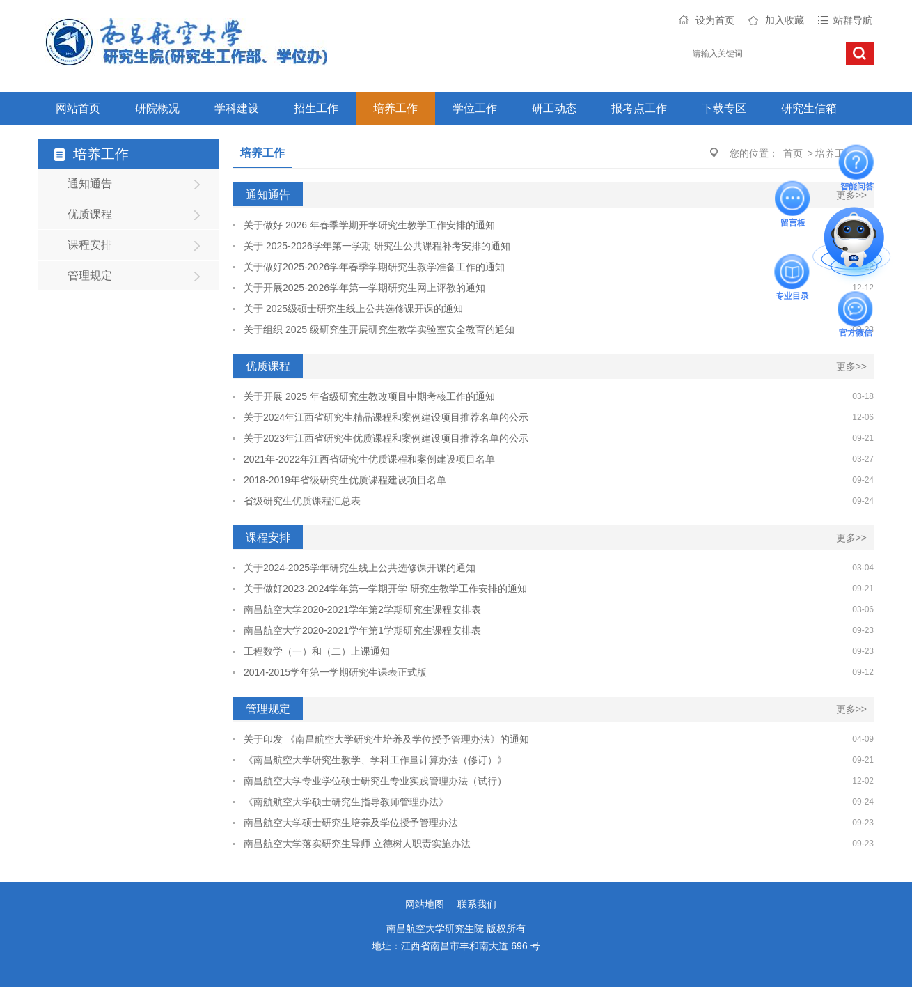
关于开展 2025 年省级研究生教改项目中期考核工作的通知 (369, 396)
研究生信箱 (809, 108)
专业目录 (792, 271)
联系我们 (476, 904)
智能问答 (857, 162)
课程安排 (90, 245)
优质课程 (90, 214)
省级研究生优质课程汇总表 (302, 500)
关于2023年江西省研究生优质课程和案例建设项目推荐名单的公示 (386, 438)
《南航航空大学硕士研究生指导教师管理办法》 (346, 801)
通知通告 (90, 183)
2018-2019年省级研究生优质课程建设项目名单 (345, 479)
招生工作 (316, 108)
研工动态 (554, 108)
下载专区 (724, 108)
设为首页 (714, 20)
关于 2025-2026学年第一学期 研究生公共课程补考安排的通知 (377, 245)
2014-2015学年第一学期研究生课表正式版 (335, 672)
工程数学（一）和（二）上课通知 (317, 651)
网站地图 (424, 904)
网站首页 (78, 108)
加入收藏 (784, 20)
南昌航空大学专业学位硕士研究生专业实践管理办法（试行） (375, 780)
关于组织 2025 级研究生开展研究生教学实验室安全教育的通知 (379, 329)
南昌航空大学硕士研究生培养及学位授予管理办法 (351, 822)
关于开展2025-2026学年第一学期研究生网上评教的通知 (364, 287)
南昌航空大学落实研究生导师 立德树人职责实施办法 (357, 843)
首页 (793, 153)
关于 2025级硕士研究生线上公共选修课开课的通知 (353, 308)
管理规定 (90, 275)
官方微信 (856, 309)
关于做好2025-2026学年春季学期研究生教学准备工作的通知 (374, 266)
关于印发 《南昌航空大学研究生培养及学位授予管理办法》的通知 (386, 739)
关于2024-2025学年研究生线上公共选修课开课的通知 (359, 567)
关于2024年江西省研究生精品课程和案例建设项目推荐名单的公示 (386, 417)
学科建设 (236, 108)
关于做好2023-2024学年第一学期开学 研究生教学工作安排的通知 (385, 588)
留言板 (793, 198)
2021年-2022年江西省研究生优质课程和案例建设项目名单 (369, 459)
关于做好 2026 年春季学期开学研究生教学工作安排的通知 (369, 225)
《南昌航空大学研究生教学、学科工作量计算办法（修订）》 (375, 759)
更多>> (851, 195)
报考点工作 (639, 108)
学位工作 (475, 108)
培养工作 (395, 108)
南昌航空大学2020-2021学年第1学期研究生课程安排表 (362, 630)
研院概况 (157, 108)
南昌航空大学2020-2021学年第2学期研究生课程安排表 (362, 609)
